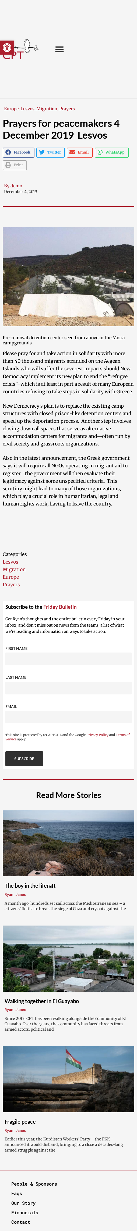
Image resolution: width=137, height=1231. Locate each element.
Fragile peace (20, 1121)
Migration (46, 108)
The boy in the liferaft (30, 885)
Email (11, 706)
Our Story (23, 1203)
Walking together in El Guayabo (42, 1001)
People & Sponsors (34, 1184)
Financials (24, 1212)
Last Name (15, 677)
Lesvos (27, 108)
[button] (7, 48)
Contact (20, 1222)
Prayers (67, 108)
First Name (16, 648)
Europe (11, 108)
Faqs (16, 1193)
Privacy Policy (97, 735)
